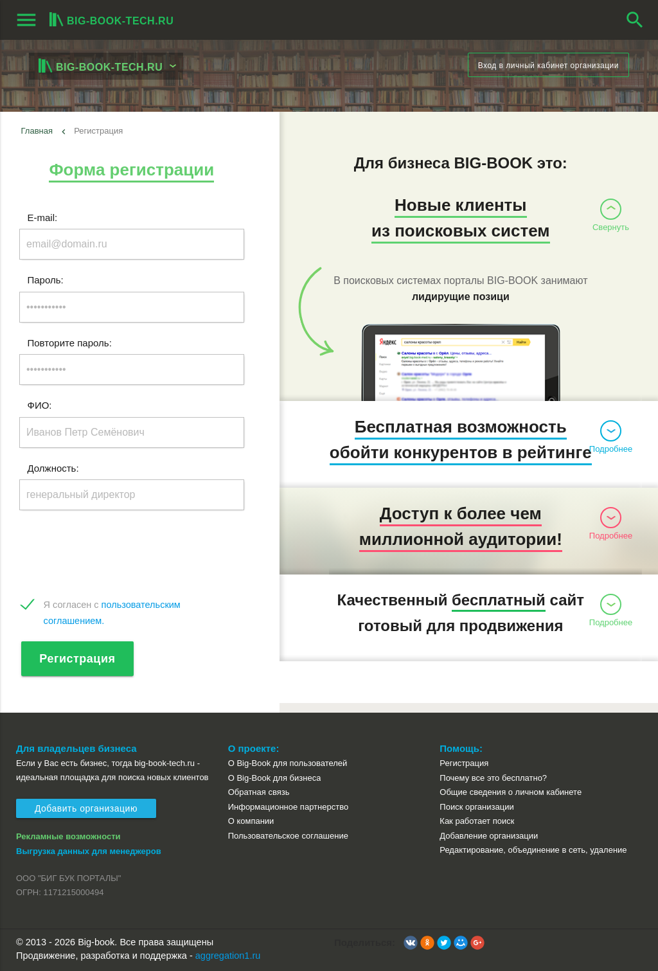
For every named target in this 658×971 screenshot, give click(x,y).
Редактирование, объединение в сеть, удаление (533, 850)
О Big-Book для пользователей (288, 763)
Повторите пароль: (70, 342)
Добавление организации (489, 836)
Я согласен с (112, 606)
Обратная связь (259, 792)
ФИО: (40, 405)
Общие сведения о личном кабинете (511, 792)
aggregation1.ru (228, 955)
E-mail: (43, 216)
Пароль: (46, 279)
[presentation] (117, 555)
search (635, 20)
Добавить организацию (86, 808)
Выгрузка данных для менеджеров (88, 851)
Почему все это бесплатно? (493, 778)
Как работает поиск (477, 821)
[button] (411, 943)
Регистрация (78, 658)
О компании (251, 821)
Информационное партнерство (288, 807)
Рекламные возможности (68, 836)
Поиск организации (476, 807)
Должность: (53, 467)
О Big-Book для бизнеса (274, 778)
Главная (37, 131)
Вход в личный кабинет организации (548, 65)
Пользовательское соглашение (288, 836)
